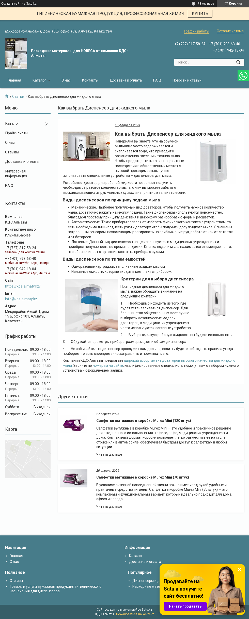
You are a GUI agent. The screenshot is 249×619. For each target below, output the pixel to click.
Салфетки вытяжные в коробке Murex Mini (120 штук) (143, 421)
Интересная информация (16, 174)
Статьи (18, 96)
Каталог (39, 80)
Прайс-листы (16, 133)
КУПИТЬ (200, 13)
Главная (14, 80)
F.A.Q (157, 80)
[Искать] (238, 62)
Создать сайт (11, 3)
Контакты (90, 80)
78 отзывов (206, 3)
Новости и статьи (187, 80)
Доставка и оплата (126, 80)
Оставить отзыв (230, 31)
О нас (66, 80)
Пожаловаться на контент (135, 614)
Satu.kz (147, 609)
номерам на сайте (108, 365)
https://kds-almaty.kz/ (23, 286)
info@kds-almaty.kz (21, 299)
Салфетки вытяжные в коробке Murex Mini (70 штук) (142, 477)
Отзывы (12, 152)
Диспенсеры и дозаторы (153, 581)
